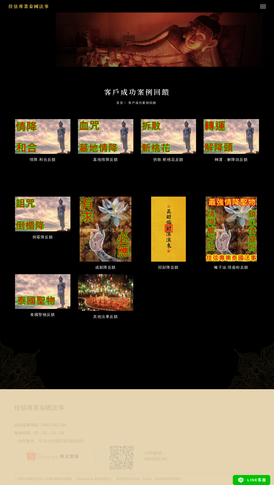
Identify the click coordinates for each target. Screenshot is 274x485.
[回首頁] (28, 6)
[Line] (251, 480)
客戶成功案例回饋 (142, 103)
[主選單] (263, 6)
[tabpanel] (137, 40)
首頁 (119, 103)
